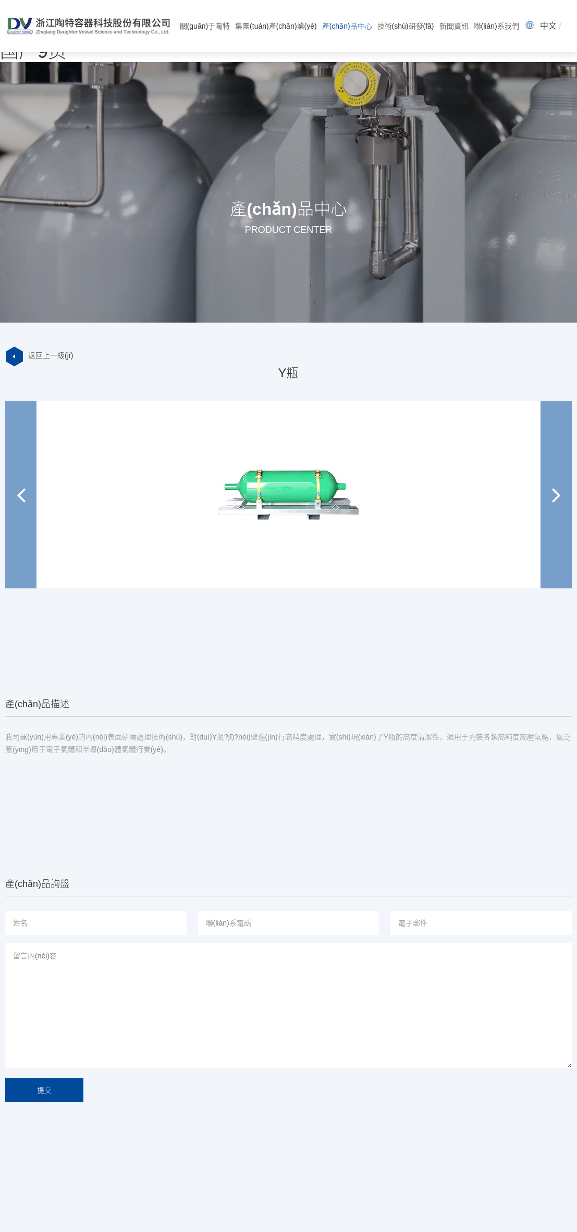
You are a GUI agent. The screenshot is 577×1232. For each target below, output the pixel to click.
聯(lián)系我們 (496, 26)
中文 (548, 25)
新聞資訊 (454, 26)
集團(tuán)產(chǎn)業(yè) (276, 26)
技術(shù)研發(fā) (405, 26)
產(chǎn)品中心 (347, 26)
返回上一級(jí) (39, 355)
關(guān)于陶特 (205, 26)
